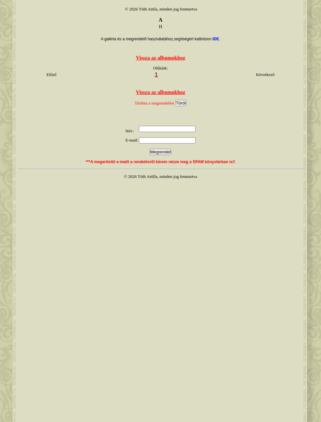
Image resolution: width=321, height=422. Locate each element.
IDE (216, 39)
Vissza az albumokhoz (160, 58)
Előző (51, 74)
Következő (265, 74)
